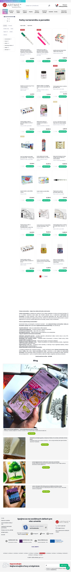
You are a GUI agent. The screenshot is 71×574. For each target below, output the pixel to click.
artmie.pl (36, 555)
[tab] (5, 25)
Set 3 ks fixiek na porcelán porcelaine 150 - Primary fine (27, 158)
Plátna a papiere (25, 11)
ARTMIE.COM (42, 555)
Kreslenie (51, 11)
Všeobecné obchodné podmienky (6, 529)
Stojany (31, 11)
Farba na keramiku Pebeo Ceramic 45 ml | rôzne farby (43, 262)
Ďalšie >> (46, 278)
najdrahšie (29, 25)
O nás (2, 520)
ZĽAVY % (5, 12)
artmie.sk (5, 555)
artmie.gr (36, 557)
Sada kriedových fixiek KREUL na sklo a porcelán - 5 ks (43, 228)
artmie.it (41, 557)
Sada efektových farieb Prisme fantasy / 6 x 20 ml (43, 158)
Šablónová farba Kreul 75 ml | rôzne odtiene (27, 87)
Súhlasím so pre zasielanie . (56, 571)
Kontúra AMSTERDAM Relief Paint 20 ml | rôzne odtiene (59, 123)
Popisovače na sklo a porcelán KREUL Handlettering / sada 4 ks (27, 228)
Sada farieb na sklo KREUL (43, 192)
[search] (49, 6)
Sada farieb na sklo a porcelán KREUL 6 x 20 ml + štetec (27, 123)
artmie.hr (21, 555)
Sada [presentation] (12, 28)
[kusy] (23, 61)
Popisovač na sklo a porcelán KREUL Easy (58, 193)
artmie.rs (26, 555)
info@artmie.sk (61, 530)
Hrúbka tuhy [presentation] (6, 28)
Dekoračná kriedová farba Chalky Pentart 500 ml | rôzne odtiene (59, 158)
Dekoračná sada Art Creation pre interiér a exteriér (42, 123)
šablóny (62, 346)
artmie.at (30, 557)
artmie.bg (59, 555)
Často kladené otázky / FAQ (7, 525)
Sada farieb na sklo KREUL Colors (27, 193)
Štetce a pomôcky (37, 11)
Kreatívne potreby (44, 11)
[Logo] (12, 5)
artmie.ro (54, 555)
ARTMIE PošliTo (4, 534)
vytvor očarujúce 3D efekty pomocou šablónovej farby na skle (47, 488)
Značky (55, 11)
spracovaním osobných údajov (59, 570)
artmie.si (31, 555)
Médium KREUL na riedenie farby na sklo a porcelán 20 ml (43, 87)
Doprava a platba (5, 522)
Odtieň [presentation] (11, 31)
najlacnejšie (22, 25)
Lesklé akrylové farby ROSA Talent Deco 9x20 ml (59, 51)
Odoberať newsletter (27, 567)
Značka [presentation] (5, 25)
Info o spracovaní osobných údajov (62, 533)
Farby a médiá (18, 11)
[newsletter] (64, 567)
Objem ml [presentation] (5, 31)
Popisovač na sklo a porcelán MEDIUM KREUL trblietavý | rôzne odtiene (27, 51)
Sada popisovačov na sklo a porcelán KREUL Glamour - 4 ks (60, 228)
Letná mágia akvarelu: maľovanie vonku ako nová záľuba (45, 464)
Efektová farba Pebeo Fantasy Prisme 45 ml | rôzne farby (58, 263)
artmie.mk (65, 555)
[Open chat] (68, 568)
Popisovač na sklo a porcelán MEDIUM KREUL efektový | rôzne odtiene (42, 51)
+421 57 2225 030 (61, 528)
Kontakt (3, 536)
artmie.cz (10, 555)
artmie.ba (48, 555)
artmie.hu (16, 555)
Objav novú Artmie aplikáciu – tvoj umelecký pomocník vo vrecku (21, 431)
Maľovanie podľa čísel (64, 11)
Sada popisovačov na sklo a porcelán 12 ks (59, 87)
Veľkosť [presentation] (5, 34)
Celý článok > (31, 435)
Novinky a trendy (11, 11)
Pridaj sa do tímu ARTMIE (7, 532)
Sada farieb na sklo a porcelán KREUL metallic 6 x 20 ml (27, 263)
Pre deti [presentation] (10, 25)
